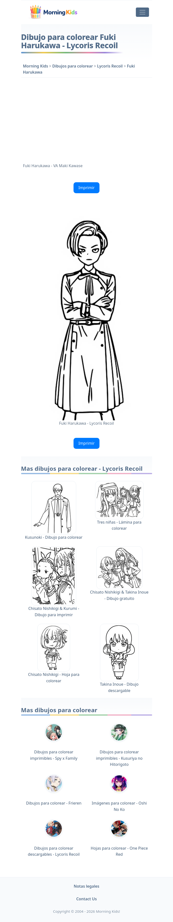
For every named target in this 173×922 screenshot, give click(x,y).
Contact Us (86, 899)
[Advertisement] (86, 119)
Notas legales (86, 886)
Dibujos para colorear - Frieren (53, 790)
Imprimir (86, 187)
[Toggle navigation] (142, 12)
